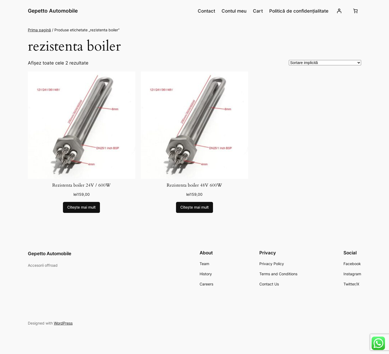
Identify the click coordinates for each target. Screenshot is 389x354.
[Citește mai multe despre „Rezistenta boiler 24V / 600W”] (81, 207)
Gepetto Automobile (53, 10)
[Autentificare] (339, 11)
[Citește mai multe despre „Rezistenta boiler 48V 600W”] (194, 207)
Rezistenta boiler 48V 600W (194, 185)
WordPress (63, 323)
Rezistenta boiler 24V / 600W (81, 185)
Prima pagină (39, 30)
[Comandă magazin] (325, 62)
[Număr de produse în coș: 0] (355, 11)
